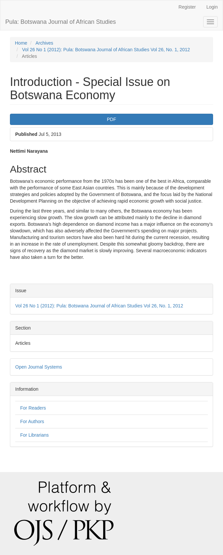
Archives (44, 43)
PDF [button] (111, 119)
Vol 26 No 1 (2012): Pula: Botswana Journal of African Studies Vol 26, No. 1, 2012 (106, 49)
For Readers (33, 408)
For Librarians (34, 435)
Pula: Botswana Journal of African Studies (60, 22)
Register (187, 7)
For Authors (32, 421)
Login (212, 7)
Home (21, 43)
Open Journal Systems (38, 367)
